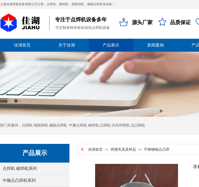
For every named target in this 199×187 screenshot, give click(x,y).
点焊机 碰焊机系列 (20, 168)
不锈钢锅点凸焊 (156, 149)
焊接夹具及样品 (123, 149)
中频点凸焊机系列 (19, 180)
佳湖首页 (95, 149)
